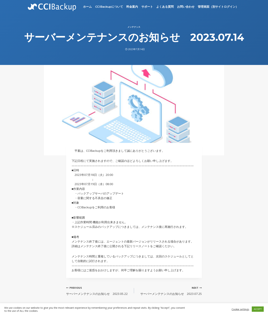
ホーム (87, 6)
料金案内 (132, 6)
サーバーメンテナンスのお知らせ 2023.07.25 (169, 290)
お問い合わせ (186, 6)
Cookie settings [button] (240, 309)
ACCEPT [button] (258, 309)
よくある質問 (165, 6)
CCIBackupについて (109, 6)
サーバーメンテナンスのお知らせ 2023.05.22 (98, 290)
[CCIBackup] (52, 7)
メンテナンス (134, 26)
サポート (147, 6)
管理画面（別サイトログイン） (218, 6)
